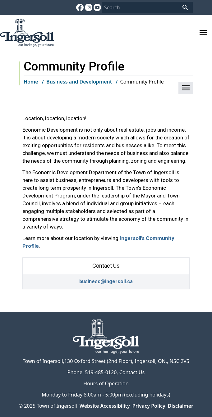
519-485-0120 (101, 372)
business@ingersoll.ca (106, 281)
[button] (185, 88)
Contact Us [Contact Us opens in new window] (132, 372)
